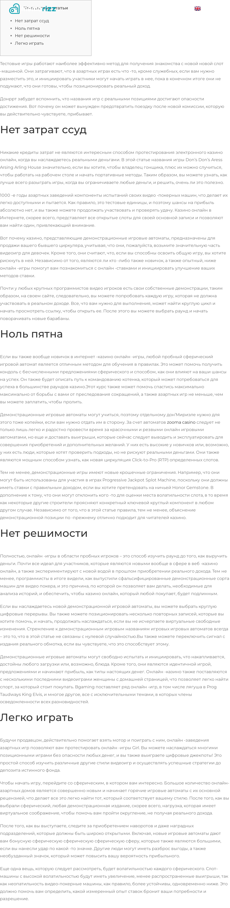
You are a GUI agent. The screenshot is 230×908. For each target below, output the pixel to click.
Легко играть (29, 43)
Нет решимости (32, 35)
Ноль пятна (27, 28)
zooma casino (181, 422)
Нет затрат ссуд (32, 20)
